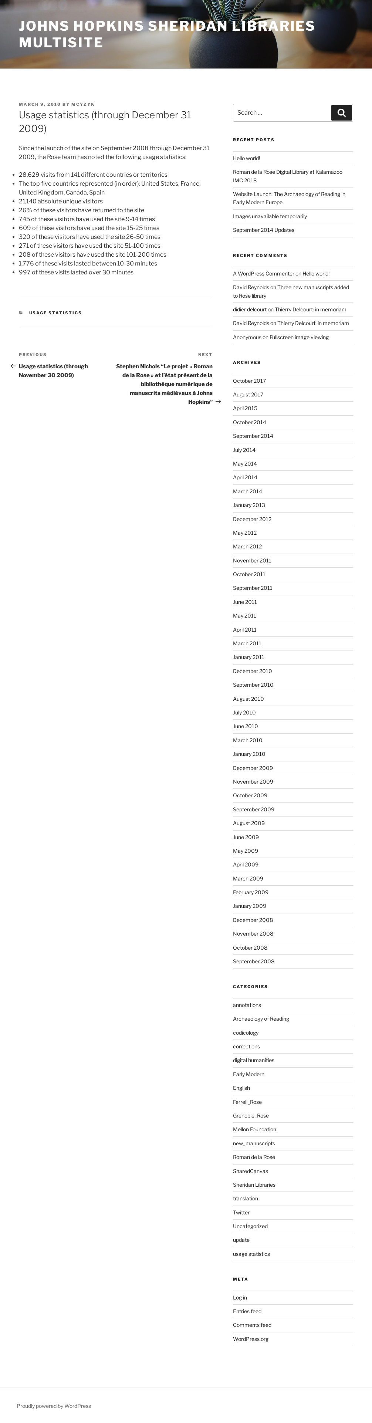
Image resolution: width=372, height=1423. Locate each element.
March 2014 (247, 491)
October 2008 (250, 947)
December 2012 (252, 519)
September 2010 (253, 685)
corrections (246, 1046)
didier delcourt (250, 309)
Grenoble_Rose (251, 1115)
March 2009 (248, 878)
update (241, 1240)
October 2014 (249, 422)
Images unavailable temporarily (270, 216)
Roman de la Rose (254, 1157)
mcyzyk (83, 104)
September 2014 (253, 436)
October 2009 (250, 795)
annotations (247, 1005)
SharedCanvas (250, 1171)
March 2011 (247, 643)
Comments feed (252, 1325)
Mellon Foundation (254, 1129)
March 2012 (247, 546)
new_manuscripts (254, 1143)
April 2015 (245, 408)
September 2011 (253, 588)
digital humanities (253, 1060)
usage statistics (55, 312)
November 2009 (253, 781)
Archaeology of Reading (261, 1018)
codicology (245, 1033)
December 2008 (253, 920)
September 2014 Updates (263, 230)
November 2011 (252, 560)
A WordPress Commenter (263, 273)
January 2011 (248, 657)
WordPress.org (250, 1339)
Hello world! (246, 158)
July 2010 (244, 712)
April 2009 (245, 864)
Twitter (241, 1212)
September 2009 (253, 809)
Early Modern (248, 1074)
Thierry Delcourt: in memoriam (310, 309)
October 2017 (249, 381)
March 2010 (248, 740)
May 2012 (245, 533)
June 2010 (245, 726)
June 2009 (246, 837)
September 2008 (253, 961)
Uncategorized (250, 1226)
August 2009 (249, 823)
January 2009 (249, 906)
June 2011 (245, 602)
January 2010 (249, 754)
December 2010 (252, 671)
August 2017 (248, 394)
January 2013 (249, 505)
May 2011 (244, 615)
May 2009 (245, 851)
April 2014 (245, 477)
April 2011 (245, 629)
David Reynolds (251, 287)
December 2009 (253, 768)
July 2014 (244, 450)
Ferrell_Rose (247, 1102)
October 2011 (249, 574)
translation (245, 1198)
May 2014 (245, 463)
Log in (240, 1297)
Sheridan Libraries (254, 1185)
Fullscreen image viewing (299, 337)
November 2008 (253, 933)
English (241, 1088)
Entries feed (247, 1311)
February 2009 (250, 892)
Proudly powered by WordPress (54, 1406)
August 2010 (248, 699)
